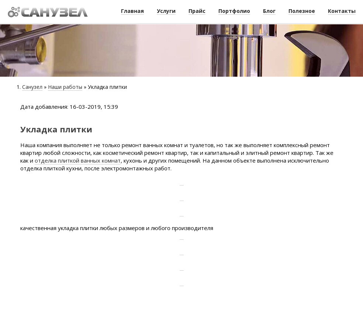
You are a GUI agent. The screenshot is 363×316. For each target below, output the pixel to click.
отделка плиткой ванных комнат (78, 160)
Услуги (166, 10)
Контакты (342, 10)
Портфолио (234, 10)
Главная (132, 10)
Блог (269, 10)
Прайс (197, 10)
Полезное (301, 10)
